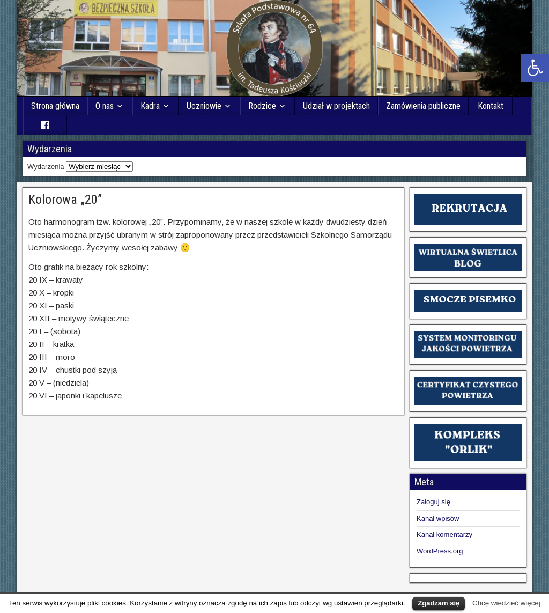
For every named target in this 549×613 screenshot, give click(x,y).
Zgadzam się (438, 603)
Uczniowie (204, 106)
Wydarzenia (45, 167)
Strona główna (55, 106)
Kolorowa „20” (65, 199)
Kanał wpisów (438, 518)
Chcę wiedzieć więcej (506, 603)
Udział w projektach (336, 106)
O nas (104, 106)
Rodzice (262, 106)
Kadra (150, 106)
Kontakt (490, 106)
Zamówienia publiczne (423, 106)
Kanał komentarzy (444, 534)
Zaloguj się (433, 502)
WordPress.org (440, 551)
